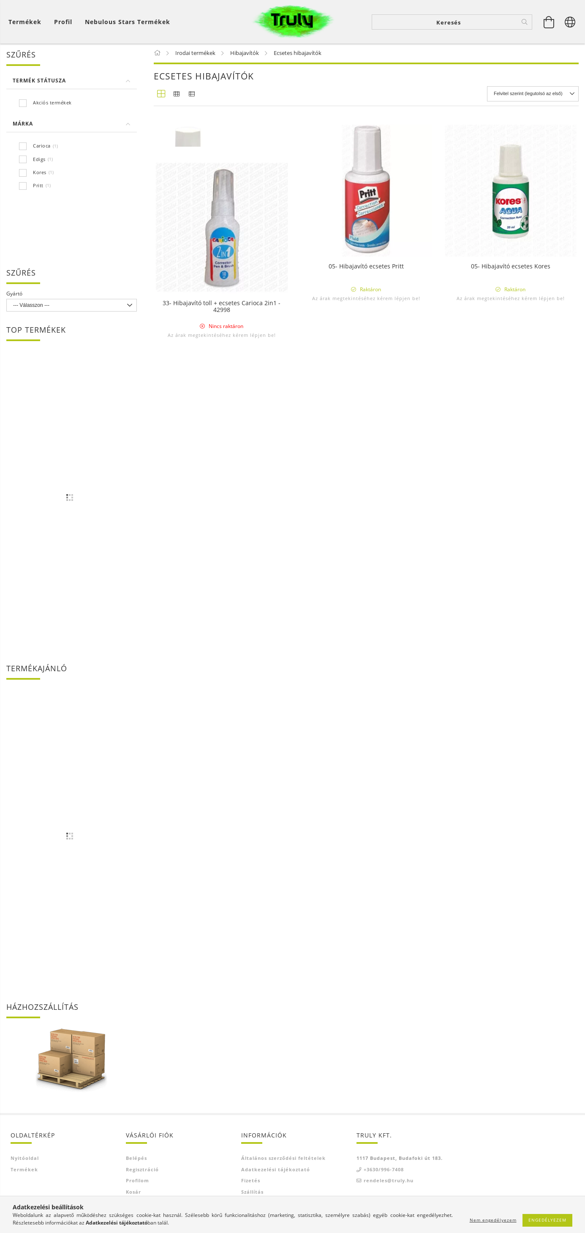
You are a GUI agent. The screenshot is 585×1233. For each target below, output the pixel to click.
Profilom (137, 1181)
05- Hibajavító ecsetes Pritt (366, 267)
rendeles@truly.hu (389, 1181)
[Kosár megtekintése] (27, 21)
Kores (39, 173)
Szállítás (252, 1192)
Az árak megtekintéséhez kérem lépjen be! (222, 299)
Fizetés (250, 1181)
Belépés (136, 1159)
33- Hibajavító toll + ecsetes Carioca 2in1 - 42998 (221, 486)
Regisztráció (142, 1170)
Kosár (133, 1192)
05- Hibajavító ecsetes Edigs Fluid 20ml (222, 267)
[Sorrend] (533, 94)
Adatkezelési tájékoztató (275, 1170)
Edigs (39, 160)
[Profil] (63, 21)
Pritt (38, 186)
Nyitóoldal (25, 1159)
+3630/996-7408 (384, 1170)
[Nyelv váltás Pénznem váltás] (570, 22)
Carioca (42, 147)
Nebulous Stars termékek (127, 22)
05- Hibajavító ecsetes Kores (510, 267)
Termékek (24, 1170)
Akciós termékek (52, 103)
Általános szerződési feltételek (283, 1159)
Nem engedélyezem (493, 1220)
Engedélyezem (547, 1220)
